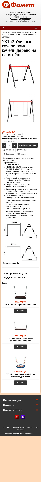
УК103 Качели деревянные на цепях (20, 304)
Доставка (8, 154)
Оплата (21, 154)
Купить (20, 311)
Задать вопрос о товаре (11, 134)
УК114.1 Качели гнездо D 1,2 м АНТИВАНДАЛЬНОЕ (20, 375)
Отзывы (22, 150)
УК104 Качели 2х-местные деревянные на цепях (20, 339)
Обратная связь (27, 21)
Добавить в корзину (28, 145)
